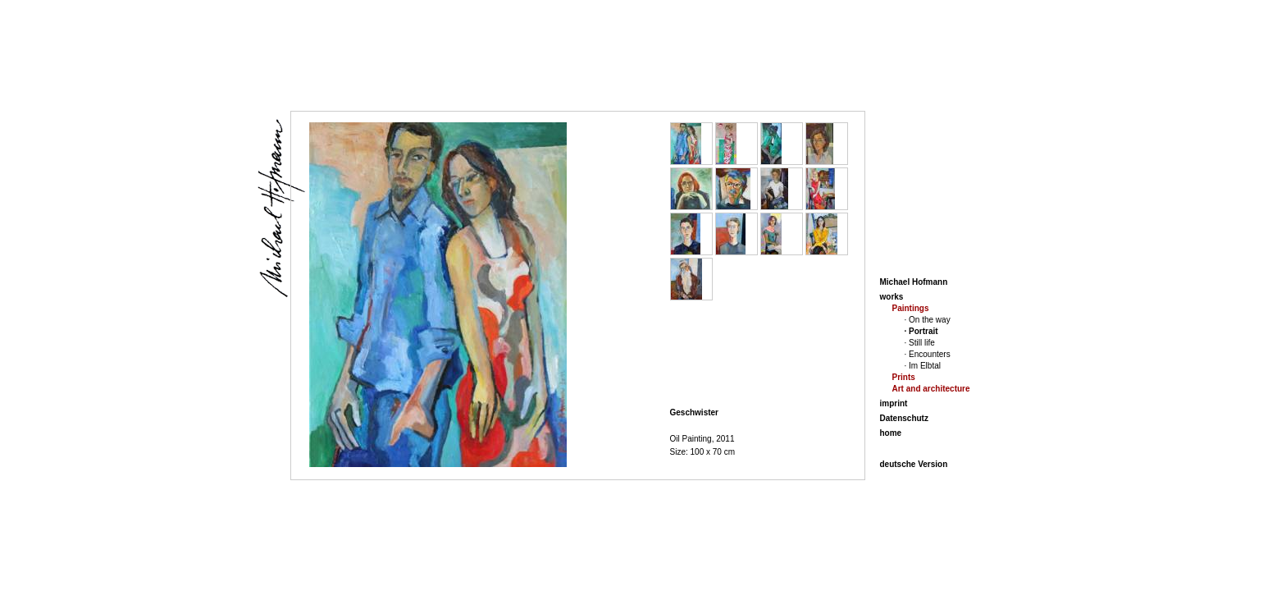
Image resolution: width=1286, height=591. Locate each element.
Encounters (930, 354)
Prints (903, 377)
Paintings (910, 308)
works (892, 296)
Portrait (923, 331)
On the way (930, 319)
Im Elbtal (925, 365)
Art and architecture (931, 388)
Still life (922, 342)
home (891, 433)
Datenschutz (904, 418)
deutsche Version (914, 464)
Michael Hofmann (914, 281)
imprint (894, 403)
